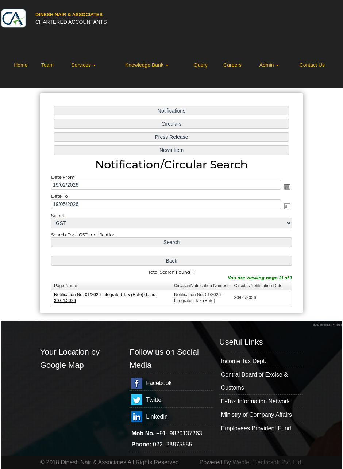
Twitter (154, 400)
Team (47, 65)
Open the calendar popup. (287, 187)
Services (83, 65)
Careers (232, 65)
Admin (269, 65)
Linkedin (157, 416)
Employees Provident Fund (256, 428)
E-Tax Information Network (255, 401)
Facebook (159, 383)
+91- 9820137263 (179, 433)
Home (20, 65)
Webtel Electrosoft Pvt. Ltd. (267, 462)
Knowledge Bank (147, 65)
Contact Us (312, 65)
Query (201, 65)
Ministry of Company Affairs (256, 415)
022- (159, 444)
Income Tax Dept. (243, 361)
